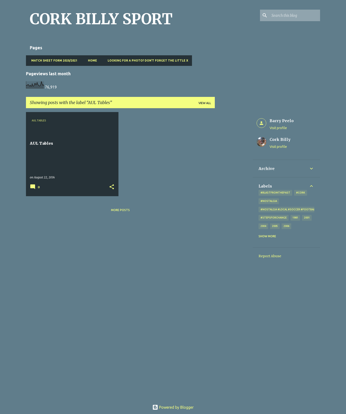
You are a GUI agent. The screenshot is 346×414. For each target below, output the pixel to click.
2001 (307, 217)
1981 (295, 217)
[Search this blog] (295, 15)
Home (91, 60)
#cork (300, 192)
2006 (286, 226)
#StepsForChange (273, 217)
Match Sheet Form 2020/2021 (53, 60)
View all (204, 103)
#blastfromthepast (275, 192)
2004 (263, 226)
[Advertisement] (233, 184)
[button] (112, 187)
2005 (275, 226)
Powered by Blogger (173, 407)
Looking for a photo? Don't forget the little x (146, 60)
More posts (120, 210)
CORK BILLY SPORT (101, 19)
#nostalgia (268, 201)
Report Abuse (270, 256)
